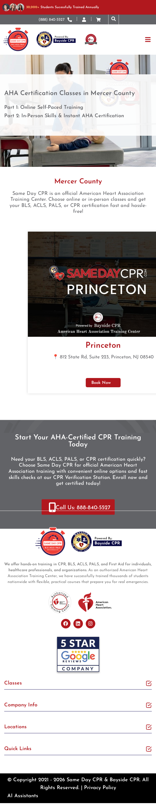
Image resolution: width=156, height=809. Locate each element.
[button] (113, 19)
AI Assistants (22, 796)
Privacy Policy (100, 787)
